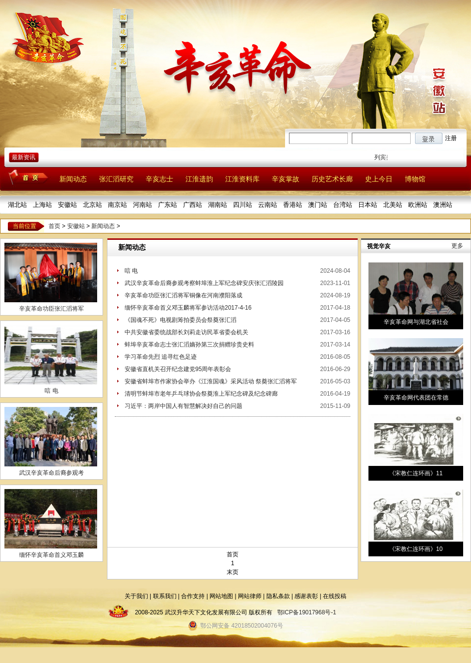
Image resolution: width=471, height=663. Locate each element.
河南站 (142, 204)
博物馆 (415, 179)
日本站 (367, 204)
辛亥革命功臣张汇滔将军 (51, 308)
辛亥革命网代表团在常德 (416, 397)
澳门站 (317, 204)
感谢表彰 (306, 596)
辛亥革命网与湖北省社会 (416, 321)
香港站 (292, 204)
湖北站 (17, 204)
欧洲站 (417, 204)
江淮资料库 (242, 179)
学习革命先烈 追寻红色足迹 (161, 356)
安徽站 (67, 204)
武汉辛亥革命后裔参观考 (51, 472)
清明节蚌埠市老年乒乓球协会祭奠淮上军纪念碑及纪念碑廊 (201, 393)
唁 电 (51, 390)
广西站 (192, 204)
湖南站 (217, 204)
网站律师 (250, 596)
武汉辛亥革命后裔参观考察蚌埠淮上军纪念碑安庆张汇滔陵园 (204, 283)
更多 (457, 245)
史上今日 (378, 179)
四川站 (242, 204)
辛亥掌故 (285, 179)
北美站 (392, 204)
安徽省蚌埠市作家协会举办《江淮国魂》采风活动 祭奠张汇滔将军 (211, 381)
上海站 (42, 204)
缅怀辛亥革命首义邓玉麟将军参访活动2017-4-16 (188, 307)
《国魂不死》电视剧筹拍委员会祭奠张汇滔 (180, 320)
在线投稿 (334, 596)
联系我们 (165, 596)
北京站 (92, 204)
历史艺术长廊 (332, 179)
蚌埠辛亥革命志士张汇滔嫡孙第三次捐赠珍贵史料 (189, 344)
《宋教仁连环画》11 (416, 473)
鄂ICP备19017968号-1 (306, 612)
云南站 (267, 204)
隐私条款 (278, 596)
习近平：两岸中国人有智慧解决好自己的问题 (183, 406)
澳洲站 (442, 204)
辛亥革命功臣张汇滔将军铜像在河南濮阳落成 (183, 295)
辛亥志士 (159, 179)
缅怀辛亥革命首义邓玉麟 (51, 554)
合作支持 (193, 596)
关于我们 (136, 596)
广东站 (167, 204)
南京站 (117, 204)
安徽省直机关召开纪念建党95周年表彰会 (178, 369)
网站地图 (221, 596)
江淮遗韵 (199, 179)
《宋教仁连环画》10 (416, 549)
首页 (54, 226)
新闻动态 (73, 179)
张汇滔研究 (116, 179)
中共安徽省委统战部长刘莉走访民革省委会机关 (186, 332)
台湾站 (342, 204)
